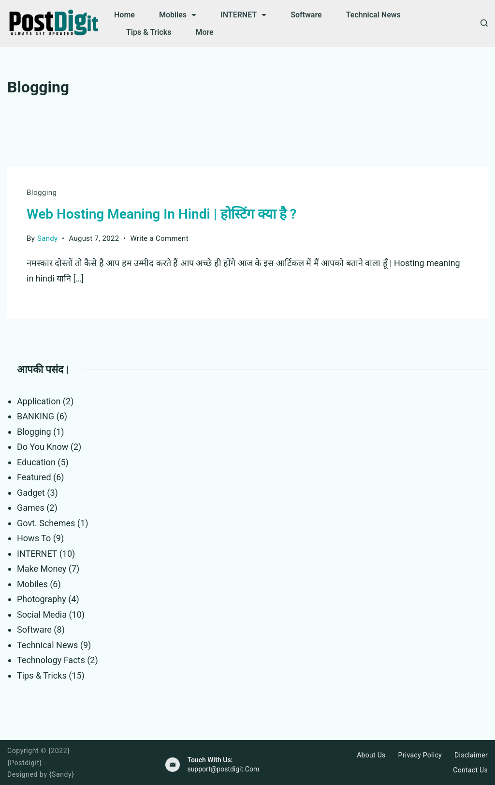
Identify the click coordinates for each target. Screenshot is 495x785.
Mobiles (177, 14)
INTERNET (243, 14)
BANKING (35, 416)
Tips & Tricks (148, 32)
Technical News (373, 14)
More (204, 32)
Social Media (42, 614)
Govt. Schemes (46, 523)
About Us (371, 755)
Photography (41, 598)
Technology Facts (51, 659)
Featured (34, 477)
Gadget (31, 492)
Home (124, 14)
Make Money (41, 568)
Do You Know (42, 446)
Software (306, 14)
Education (36, 462)
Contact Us (470, 770)
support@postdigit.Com (223, 768)
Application (38, 401)
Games (30, 507)
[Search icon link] (482, 23)
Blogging (41, 192)
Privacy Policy (420, 755)
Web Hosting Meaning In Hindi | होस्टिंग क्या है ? (161, 214)
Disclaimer (471, 755)
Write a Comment (159, 238)
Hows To (34, 538)
